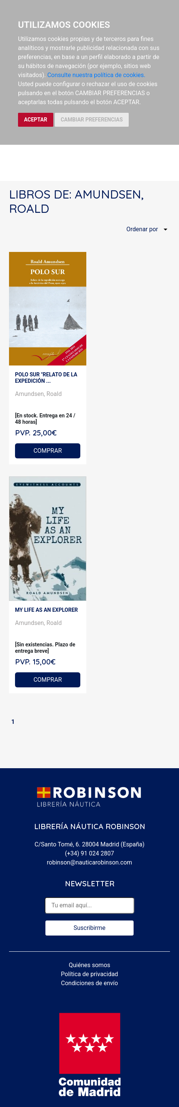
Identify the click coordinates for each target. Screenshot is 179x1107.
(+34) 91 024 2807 (89, 853)
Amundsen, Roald (38, 393)
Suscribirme (89, 927)
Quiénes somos (89, 965)
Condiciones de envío (89, 983)
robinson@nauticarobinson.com (89, 862)
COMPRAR (47, 450)
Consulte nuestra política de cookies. (96, 75)
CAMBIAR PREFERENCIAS (92, 120)
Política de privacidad (89, 974)
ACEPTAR (35, 120)
